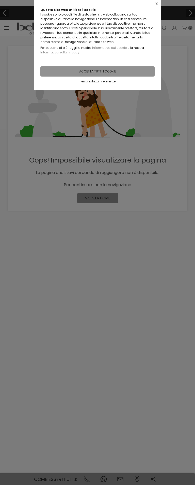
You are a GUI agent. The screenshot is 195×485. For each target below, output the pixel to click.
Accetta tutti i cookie (97, 71)
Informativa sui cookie (109, 48)
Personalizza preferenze (98, 81)
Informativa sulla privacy (59, 52)
